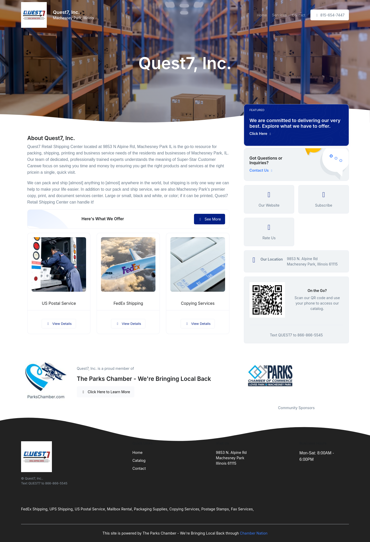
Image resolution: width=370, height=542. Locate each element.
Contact (298, 15)
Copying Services (198, 303)
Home (262, 15)
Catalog (138, 460)
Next (352, 375)
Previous (240, 375)
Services (279, 15)
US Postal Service (59, 303)
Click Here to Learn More (105, 392)
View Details (59, 323)
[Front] (35, 15)
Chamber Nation (254, 533)
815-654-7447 (330, 15)
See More (209, 219)
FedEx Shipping (128, 303)
